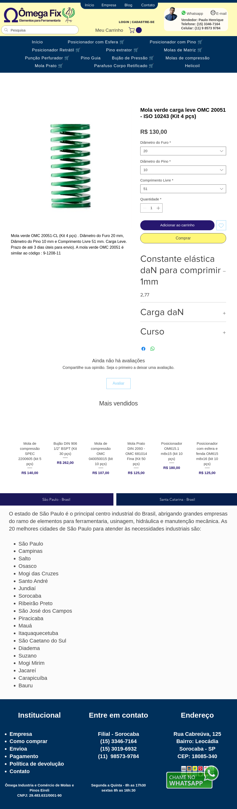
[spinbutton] (152, 208)
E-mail (221, 13)
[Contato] (148, 5)
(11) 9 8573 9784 (208, 28)
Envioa (18, 749)
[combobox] (183, 151)
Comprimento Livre (156, 180)
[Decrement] (144, 208)
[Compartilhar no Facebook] (143, 349)
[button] (136, 30)
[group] (118, 452)
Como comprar (28, 741)
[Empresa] (108, 5)
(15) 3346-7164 (208, 24)
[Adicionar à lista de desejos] (221, 225)
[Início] (89, 5)
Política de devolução (37, 764)
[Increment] (159, 208)
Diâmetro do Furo (155, 142)
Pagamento (24, 756)
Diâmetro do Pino (155, 161)
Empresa (21, 734)
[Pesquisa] (39, 30)
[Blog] (128, 5)
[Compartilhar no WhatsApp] (153, 349)
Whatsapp (195, 13)
